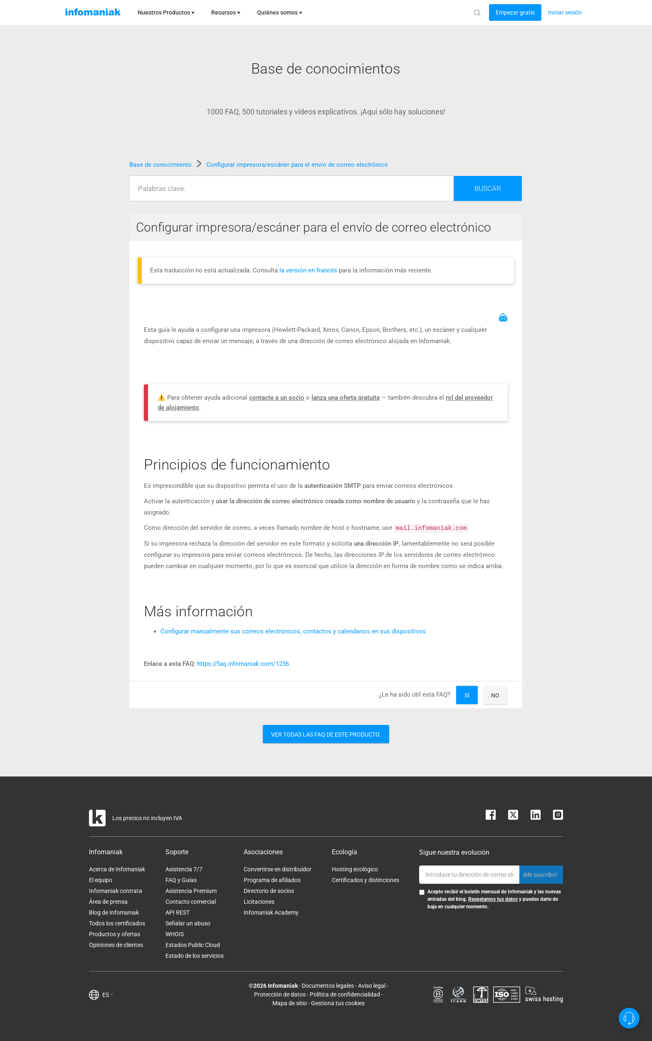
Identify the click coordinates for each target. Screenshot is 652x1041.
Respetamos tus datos (493, 899)
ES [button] (108, 995)
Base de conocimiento (161, 164)
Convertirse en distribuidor (277, 869)
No (495, 695)
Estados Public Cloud (192, 945)
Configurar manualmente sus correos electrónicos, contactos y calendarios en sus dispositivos (293, 631)
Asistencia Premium (191, 891)
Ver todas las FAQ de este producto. (326, 734)
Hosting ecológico (355, 869)
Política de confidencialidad (345, 994)
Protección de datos (280, 994)
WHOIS (174, 934)
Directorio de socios (269, 891)
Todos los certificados (117, 923)
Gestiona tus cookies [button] (338, 1003)
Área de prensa (108, 901)
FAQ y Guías (181, 880)
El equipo (100, 880)
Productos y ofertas (114, 934)
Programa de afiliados (272, 880)
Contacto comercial (190, 901)
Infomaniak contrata (115, 891)
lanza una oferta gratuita (345, 397)
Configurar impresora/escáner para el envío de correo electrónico (297, 164)
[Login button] (515, 12)
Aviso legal (371, 985)
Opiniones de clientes (116, 945)
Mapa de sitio (289, 1003)
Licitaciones (259, 901)
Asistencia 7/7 (184, 869)
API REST (177, 912)
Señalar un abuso (187, 923)
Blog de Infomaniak (114, 912)
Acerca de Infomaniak (117, 869)
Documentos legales (328, 985)
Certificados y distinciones (365, 880)
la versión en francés (309, 270)
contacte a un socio (276, 397)
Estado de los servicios (194, 955)
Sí (466, 695)
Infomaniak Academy (271, 912)
